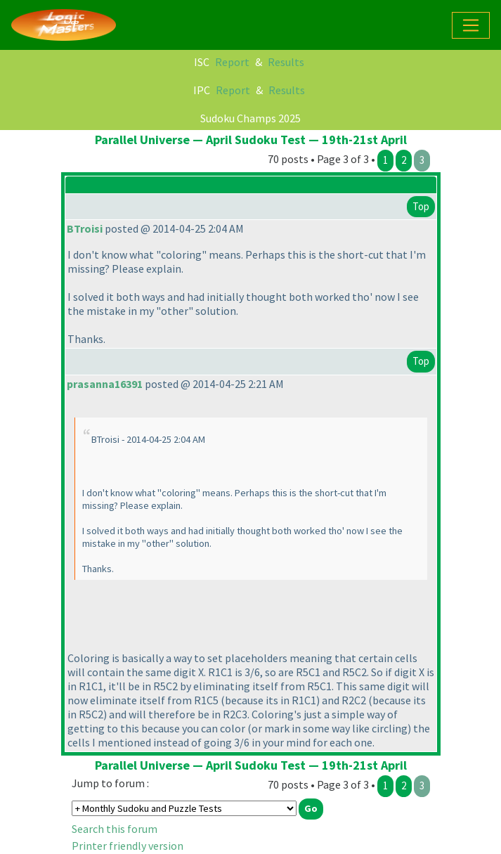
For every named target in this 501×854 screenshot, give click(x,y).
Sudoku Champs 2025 (250, 118)
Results (286, 62)
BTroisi (85, 228)
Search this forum (114, 829)
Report (232, 62)
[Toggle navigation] (471, 25)
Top (420, 206)
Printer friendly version (127, 846)
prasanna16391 (105, 384)
